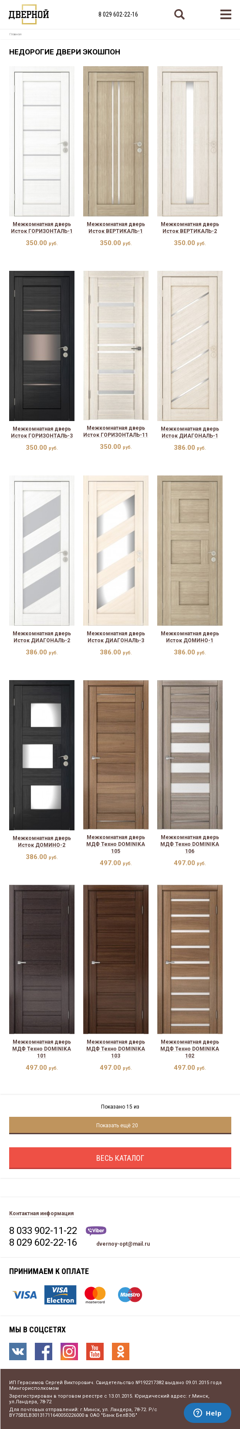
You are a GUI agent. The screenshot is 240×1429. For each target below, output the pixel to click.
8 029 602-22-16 (118, 14)
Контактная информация (41, 1213)
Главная (15, 34)
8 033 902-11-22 (43, 1230)
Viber (96, 1231)
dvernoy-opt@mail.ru (123, 1244)
